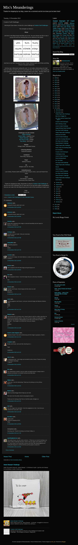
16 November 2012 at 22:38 (14, 411)
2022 (56, 86)
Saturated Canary (29, 197)
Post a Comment (10, 450)
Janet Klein (62, 37)
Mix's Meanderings (18, 7)
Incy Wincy (23, 141)
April (57, 195)
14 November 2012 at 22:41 (14, 401)
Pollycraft (63, 40)
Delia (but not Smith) (61, 134)
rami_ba (53, 541)
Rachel (9, 390)
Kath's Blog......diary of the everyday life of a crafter (61, 293)
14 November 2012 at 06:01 (14, 364)
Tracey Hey (65, 35)
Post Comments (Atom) (16, 460)
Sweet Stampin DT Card (63, 21)
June (57, 191)
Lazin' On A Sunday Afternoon (63, 139)
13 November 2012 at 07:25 (14, 250)
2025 (56, 80)
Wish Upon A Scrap (60, 309)
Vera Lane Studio (65, 26)
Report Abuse (57, 213)
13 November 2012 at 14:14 (14, 337)
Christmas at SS (64, 46)
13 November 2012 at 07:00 (14, 227)
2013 (56, 106)
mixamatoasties (66, 60)
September (59, 184)
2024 (56, 82)
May (57, 193)
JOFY (70, 46)
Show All (72, 324)
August (58, 186)
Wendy (56, 297)
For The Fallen (59, 160)
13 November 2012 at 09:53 (14, 269)
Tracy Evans (71, 40)
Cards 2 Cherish (59, 321)
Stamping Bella (57, 30)
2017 (56, 97)
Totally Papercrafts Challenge (63, 114)
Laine (8, 299)
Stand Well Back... (60, 169)
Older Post (45, 456)
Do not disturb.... (60, 149)
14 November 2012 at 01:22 (14, 352)
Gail (8, 406)
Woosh (57, 167)
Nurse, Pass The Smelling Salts (63, 147)
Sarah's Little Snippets (13, 332)
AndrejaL (9, 232)
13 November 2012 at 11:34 (14, 309)
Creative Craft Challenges (41, 25)
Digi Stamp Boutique (68, 31)
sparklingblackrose (12, 438)
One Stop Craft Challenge (62, 130)
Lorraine (9, 255)
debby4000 (10, 242)
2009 (56, 208)
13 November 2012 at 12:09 (14, 327)
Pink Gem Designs (60, 38)
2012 (56, 108)
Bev (56, 313)
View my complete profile (59, 71)
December (58, 110)
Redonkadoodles (56, 46)
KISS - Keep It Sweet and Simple (63, 288)
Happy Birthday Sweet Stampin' (63, 128)
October (58, 182)
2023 (56, 84)
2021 (56, 88)
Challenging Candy (60, 154)
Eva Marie (10, 416)
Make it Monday (26, 134)
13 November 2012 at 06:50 (14, 207)
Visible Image (57, 28)
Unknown (9, 203)
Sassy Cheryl (71, 37)
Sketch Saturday (24, 137)
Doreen (9, 265)
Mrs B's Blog (58, 301)
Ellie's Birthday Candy (61, 123)
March (57, 197)
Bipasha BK (55, 43)
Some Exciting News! (61, 158)
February (58, 199)
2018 (56, 95)
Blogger (63, 541)
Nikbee (9, 380)
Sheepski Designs (65, 43)
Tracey (56, 305)
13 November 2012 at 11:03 (14, 294)
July (57, 189)
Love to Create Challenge (62, 126)
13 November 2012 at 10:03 (14, 282)
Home (27, 456)
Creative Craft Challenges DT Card (16, 197)
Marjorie (9, 314)
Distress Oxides (68, 44)
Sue (8, 274)
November (58, 112)
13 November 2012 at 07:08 (14, 237)
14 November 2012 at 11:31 (14, 375)
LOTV (60, 23)
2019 (56, 93)
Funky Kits (68, 28)
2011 (56, 204)
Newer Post (8, 456)
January (58, 201)
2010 (56, 206)
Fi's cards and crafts (60, 284)
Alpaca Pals (69, 41)
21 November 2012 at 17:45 (14, 433)
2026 (56, 78)
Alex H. (9, 357)
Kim (8, 369)
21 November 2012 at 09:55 (14, 424)
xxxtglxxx (9, 342)
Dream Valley (22, 136)
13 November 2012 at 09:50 (14, 260)
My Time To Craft (24, 139)
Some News (59, 179)
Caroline (9, 221)
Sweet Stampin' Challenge (12, 464)
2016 (56, 99)
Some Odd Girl (59, 41)
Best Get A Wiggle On (61, 116)
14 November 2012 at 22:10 (14, 385)
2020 (56, 90)
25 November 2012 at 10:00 (14, 446)
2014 (56, 103)
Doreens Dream (59, 317)
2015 (56, 101)
